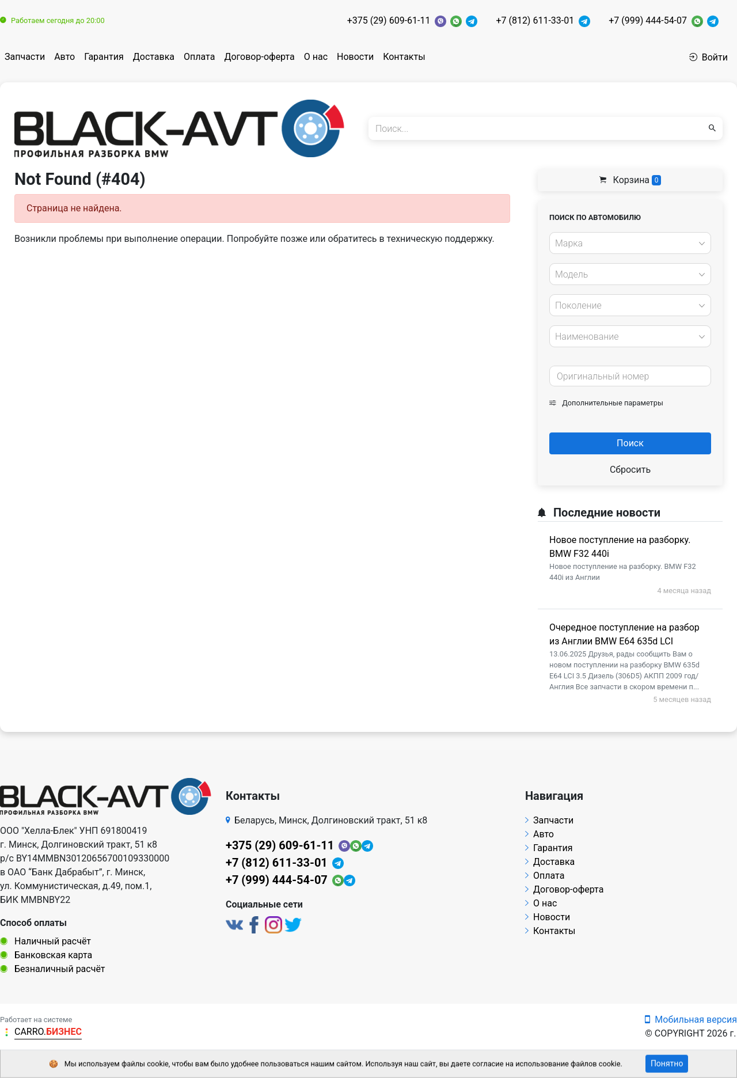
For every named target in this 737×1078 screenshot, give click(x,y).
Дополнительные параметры (606, 402)
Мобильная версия (691, 1019)
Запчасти (25, 56)
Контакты (404, 56)
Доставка (153, 56)
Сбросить (630, 469)
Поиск (630, 443)
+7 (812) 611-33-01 (535, 20)
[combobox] (630, 243)
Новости (355, 56)
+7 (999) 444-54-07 (648, 20)
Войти (708, 57)
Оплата (199, 56)
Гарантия (104, 56)
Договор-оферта (259, 56)
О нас (316, 56)
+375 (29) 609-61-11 (389, 20)
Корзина (630, 179)
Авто (64, 56)
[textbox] (627, 243)
